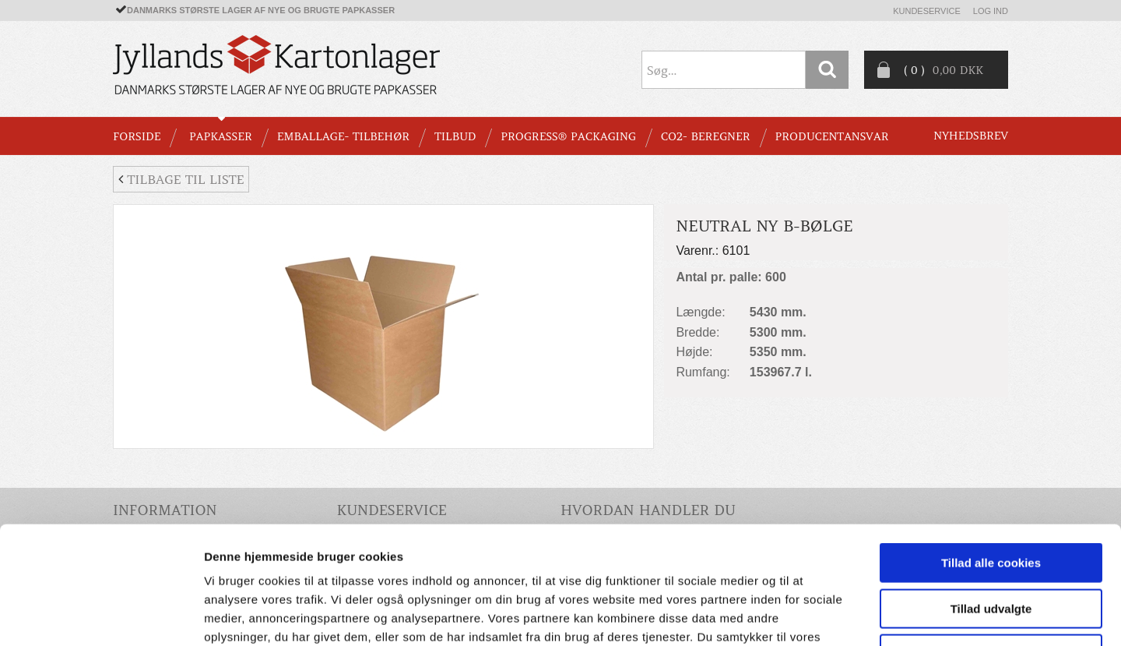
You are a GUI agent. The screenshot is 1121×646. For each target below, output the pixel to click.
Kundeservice (927, 11)
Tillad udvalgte (991, 501)
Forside (136, 136)
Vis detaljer (809, 615)
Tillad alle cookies (991, 455)
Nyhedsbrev (970, 136)
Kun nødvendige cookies (991, 546)
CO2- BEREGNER (705, 136)
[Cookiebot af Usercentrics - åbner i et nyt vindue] (101, 615)
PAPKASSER (220, 136)
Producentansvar (832, 136)
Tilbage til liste (181, 179)
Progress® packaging (568, 136)
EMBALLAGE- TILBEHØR (343, 136)
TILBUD (455, 136)
